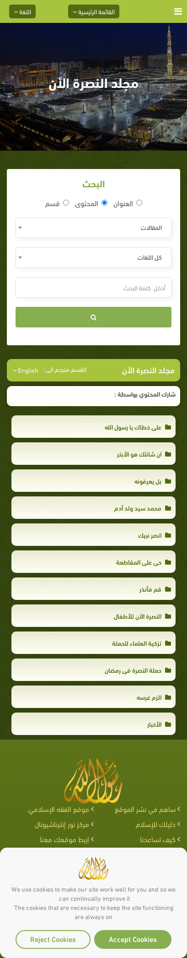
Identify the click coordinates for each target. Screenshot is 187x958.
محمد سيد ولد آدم (142, 507)
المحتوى (91, 203)
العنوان (127, 203)
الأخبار (159, 724)
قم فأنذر (155, 588)
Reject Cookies (53, 938)
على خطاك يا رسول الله (138, 426)
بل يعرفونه (152, 480)
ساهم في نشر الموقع (145, 808)
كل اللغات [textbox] (150, 256)
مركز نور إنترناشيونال (62, 823)
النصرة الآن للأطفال (142, 616)
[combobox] (93, 228)
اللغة (22, 11)
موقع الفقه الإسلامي (58, 808)
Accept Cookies (133, 938)
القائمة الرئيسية (94, 11)
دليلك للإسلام (156, 823)
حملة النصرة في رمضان (138, 670)
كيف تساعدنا (158, 838)
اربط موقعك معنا (64, 838)
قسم (57, 203)
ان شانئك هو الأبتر (144, 453)
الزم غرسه (154, 697)
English (25, 370)
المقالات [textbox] (151, 227)
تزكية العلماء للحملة (141, 643)
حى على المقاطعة (143, 561)
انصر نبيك (154, 534)
